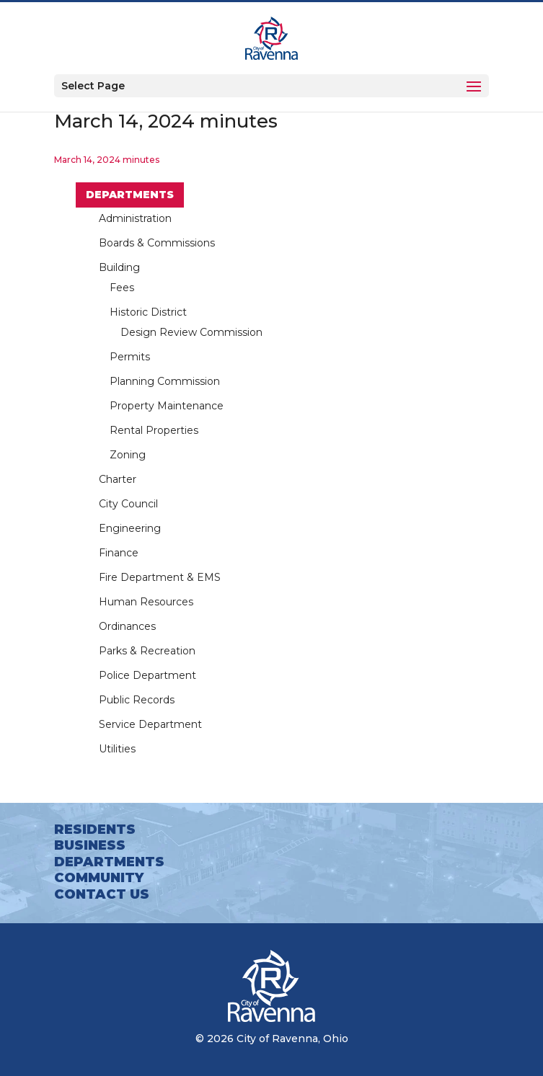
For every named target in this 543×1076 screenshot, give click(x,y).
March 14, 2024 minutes (106, 159)
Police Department (147, 675)
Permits (130, 356)
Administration (135, 218)
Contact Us (101, 894)
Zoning (128, 454)
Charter (117, 479)
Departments (130, 194)
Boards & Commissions (157, 242)
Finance (118, 552)
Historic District (148, 312)
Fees (122, 287)
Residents (95, 829)
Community (99, 878)
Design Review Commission (191, 332)
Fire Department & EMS (160, 577)
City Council (128, 503)
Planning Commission (165, 381)
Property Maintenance (167, 405)
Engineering (130, 528)
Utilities (117, 748)
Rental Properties (154, 430)
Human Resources (146, 601)
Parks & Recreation (147, 650)
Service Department (150, 724)
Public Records (137, 699)
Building (119, 267)
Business (89, 845)
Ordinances (127, 626)
